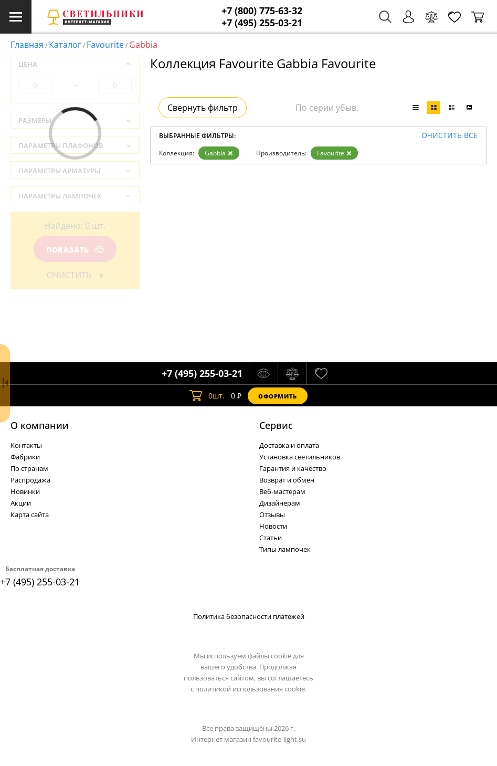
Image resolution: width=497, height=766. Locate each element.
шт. (207, 396)
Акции (20, 503)
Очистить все (449, 135)
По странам (29, 468)
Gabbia (219, 153)
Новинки (25, 491)
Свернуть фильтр (202, 107)
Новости (273, 526)
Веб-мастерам (282, 491)
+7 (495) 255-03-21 (261, 23)
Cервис (276, 425)
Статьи (270, 537)
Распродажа (30, 480)
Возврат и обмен (286, 480)
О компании (39, 425)
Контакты (26, 445)
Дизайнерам (279, 503)
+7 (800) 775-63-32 (261, 11)
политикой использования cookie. (250, 689)
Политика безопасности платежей (248, 616)
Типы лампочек (285, 549)
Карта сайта (29, 514)
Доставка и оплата (289, 445)
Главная (27, 44)
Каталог (65, 44)
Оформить (277, 396)
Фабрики (25, 456)
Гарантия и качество (292, 468)
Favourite (105, 44)
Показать (75, 250)
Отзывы (272, 514)
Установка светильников (299, 456)
